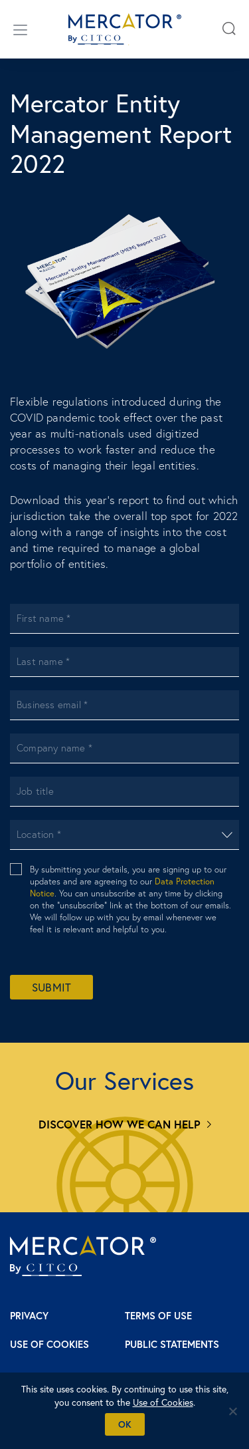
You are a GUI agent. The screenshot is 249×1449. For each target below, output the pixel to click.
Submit (51, 987)
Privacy (29, 1315)
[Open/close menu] (20, 29)
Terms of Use (158, 1315)
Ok (124, 1424)
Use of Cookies (49, 1344)
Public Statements (172, 1344)
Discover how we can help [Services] (120, 1124)
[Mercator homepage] (83, 1256)
